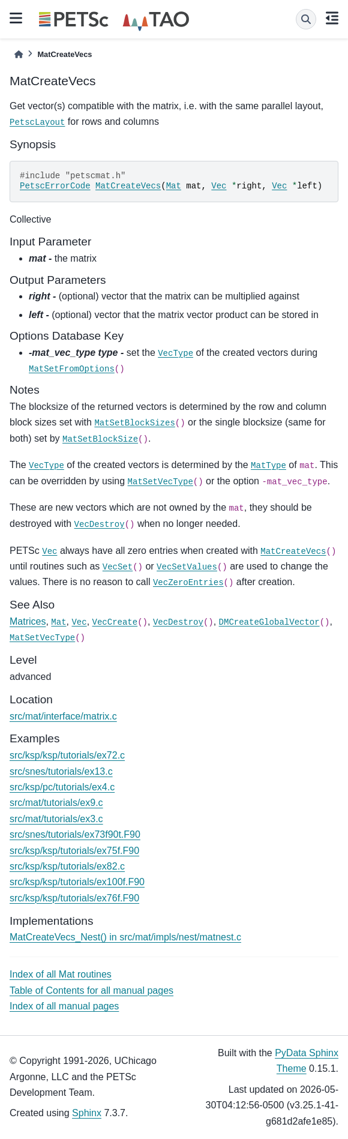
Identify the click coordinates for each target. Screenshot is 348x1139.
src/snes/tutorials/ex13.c (61, 771)
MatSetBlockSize (100, 439)
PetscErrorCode (55, 186)
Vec (218, 186)
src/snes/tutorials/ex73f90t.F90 (75, 834)
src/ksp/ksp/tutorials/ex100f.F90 (77, 882)
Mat (173, 186)
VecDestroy (99, 524)
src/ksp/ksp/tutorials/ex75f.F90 (74, 851)
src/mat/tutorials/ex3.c (56, 819)
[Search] (306, 19)
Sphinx (86, 1113)
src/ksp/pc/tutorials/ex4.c (62, 787)
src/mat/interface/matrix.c (63, 716)
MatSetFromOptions (72, 369)
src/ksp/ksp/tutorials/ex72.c (67, 755)
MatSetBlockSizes (134, 423)
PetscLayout (37, 122)
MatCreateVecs (128, 186)
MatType (268, 465)
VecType (175, 353)
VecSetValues (187, 567)
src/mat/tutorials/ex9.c (56, 803)
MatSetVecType (160, 482)
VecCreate (115, 622)
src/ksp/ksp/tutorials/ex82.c (67, 866)
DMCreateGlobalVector (269, 622)
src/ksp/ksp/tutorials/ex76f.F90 (74, 898)
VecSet (118, 567)
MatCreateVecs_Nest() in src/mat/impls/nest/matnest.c (125, 937)
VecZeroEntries (188, 583)
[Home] (18, 54)
